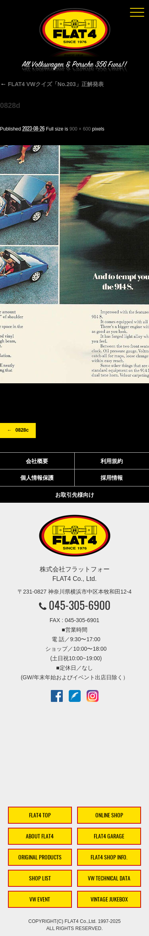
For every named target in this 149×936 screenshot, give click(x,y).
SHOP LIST (40, 878)
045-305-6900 (79, 605)
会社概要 (37, 461)
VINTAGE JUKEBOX (109, 899)
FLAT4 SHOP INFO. (109, 857)
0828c (22, 430)
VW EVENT (39, 899)
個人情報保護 (37, 478)
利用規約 (112, 461)
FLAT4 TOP (40, 815)
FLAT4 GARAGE (109, 836)
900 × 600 (80, 129)
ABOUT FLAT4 (40, 836)
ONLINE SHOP (109, 815)
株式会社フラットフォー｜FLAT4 (74, 34)
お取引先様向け (74, 495)
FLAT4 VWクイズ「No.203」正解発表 (52, 84)
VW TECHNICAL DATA (109, 878)
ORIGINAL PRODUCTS (40, 857)
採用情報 (112, 478)
